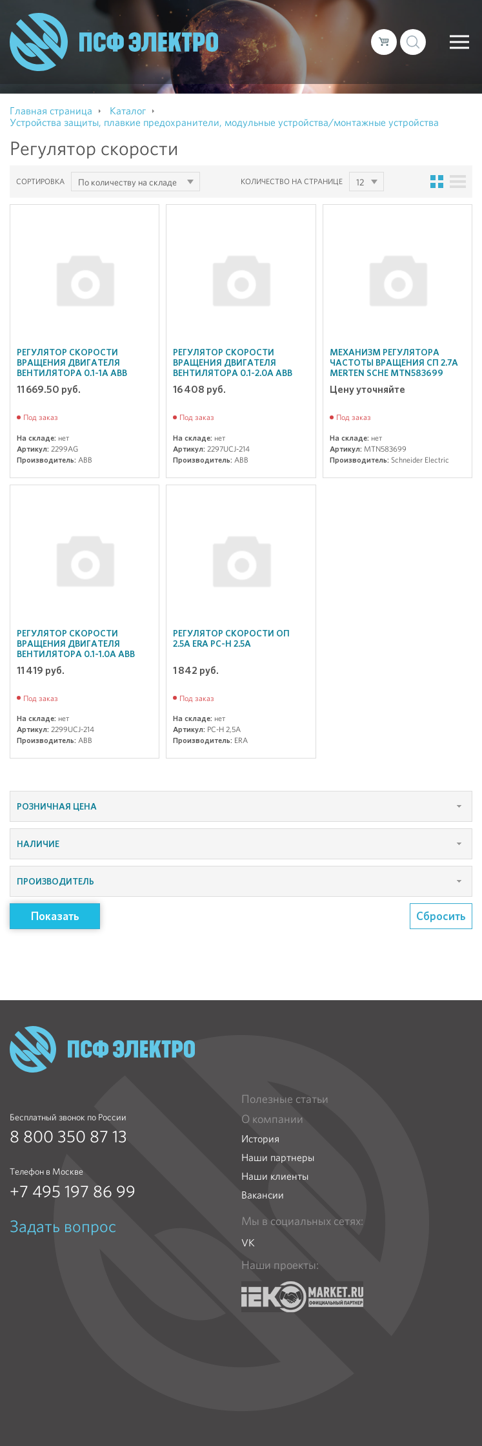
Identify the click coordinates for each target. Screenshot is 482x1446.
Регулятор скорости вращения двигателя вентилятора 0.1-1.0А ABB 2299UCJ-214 (76, 648)
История (260, 1139)
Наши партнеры (277, 1157)
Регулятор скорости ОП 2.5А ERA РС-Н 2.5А (231, 638)
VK (248, 1243)
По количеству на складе (127, 182)
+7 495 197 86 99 (73, 1191)
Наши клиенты (274, 1176)
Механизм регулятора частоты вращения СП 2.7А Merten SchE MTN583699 (394, 362)
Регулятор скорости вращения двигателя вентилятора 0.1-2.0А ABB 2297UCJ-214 (232, 367)
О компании (272, 1119)
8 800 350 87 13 (68, 1136)
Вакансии (262, 1195)
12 (360, 182)
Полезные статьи (284, 1099)
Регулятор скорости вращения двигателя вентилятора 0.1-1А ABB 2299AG (72, 367)
